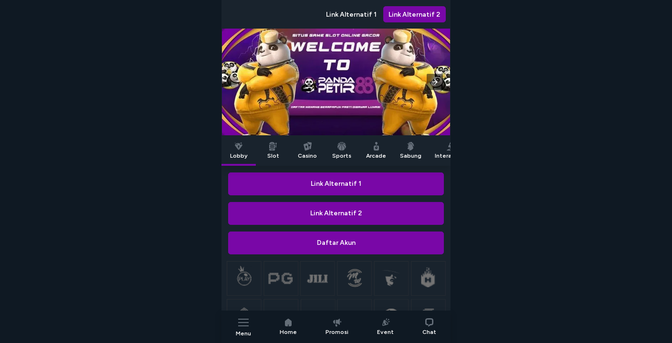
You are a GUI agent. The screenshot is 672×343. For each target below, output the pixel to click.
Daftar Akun (336, 243)
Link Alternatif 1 (351, 14)
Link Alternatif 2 (414, 14)
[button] (435, 82)
